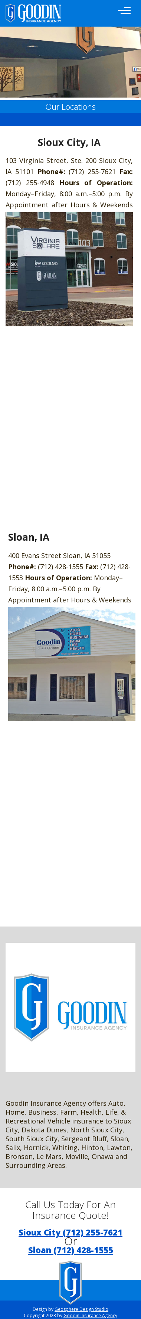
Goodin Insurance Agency (90, 1315)
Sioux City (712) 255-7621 (70, 1232)
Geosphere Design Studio (81, 1309)
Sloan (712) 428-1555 (70, 1250)
